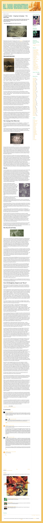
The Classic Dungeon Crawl (9, 11)
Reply (6, 422)
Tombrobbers (34, 139)
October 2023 (34, 88)
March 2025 (34, 82)
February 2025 (34, 83)
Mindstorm (34, 62)
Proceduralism (35, 133)
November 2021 (34, 96)
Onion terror (6, 451)
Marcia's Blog (35, 60)
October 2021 (34, 97)
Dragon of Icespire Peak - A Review (12, 506)
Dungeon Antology (35, 52)
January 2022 (34, 95)
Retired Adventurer (35, 67)
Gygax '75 (34, 126)
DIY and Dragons (35, 51)
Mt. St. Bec (34, 127)
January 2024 (34, 87)
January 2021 (34, 102)
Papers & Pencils (35, 64)
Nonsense (34, 129)
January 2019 (34, 114)
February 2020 (34, 108)
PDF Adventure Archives (30, 11)
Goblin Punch (34, 55)
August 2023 (34, 89)
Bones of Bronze (35, 120)
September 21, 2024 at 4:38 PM (12, 451)
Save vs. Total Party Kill (36, 68)
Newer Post (5, 469)
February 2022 (34, 94)
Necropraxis (34, 63)
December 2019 (35, 110)
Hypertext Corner (35, 57)
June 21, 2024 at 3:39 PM (11, 425)
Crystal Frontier (35, 121)
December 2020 (35, 103)
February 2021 (34, 101)
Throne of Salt (35, 69)
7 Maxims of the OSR (10, 502)
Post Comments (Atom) (9, 470)
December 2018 (35, 115)
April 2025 (34, 81)
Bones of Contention (35, 49)
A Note (34, 119)
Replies (7, 417)
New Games (34, 128)
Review (34, 135)
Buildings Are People (35, 50)
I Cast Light (34, 58)
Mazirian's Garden (35, 61)
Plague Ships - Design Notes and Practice (19, 11)
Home (3, 11)
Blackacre (21, 40)
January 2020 (34, 109)
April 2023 (34, 90)
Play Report (34, 132)
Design (34, 122)
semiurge (6, 425)
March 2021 (34, 100)
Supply (34, 136)
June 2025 (34, 80)
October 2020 (34, 104)
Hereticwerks (35, 56)
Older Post (29, 469)
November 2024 (34, 84)
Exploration (34, 125)
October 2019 (34, 111)
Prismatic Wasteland (35, 66)
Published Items (35, 134)
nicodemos (34, 518)
